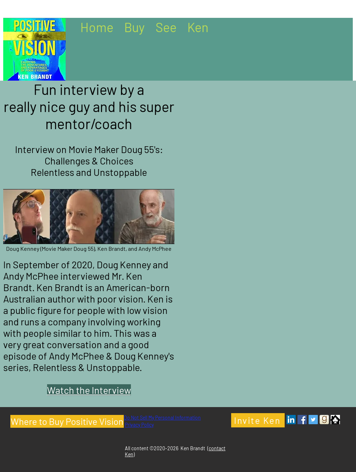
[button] (134, 26)
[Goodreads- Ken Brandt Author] (324, 419)
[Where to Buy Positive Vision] (67, 421)
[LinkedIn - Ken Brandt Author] (291, 419)
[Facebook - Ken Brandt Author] (302, 419)
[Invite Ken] (258, 420)
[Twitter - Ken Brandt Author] (313, 419)
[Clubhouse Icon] (335, 419)
